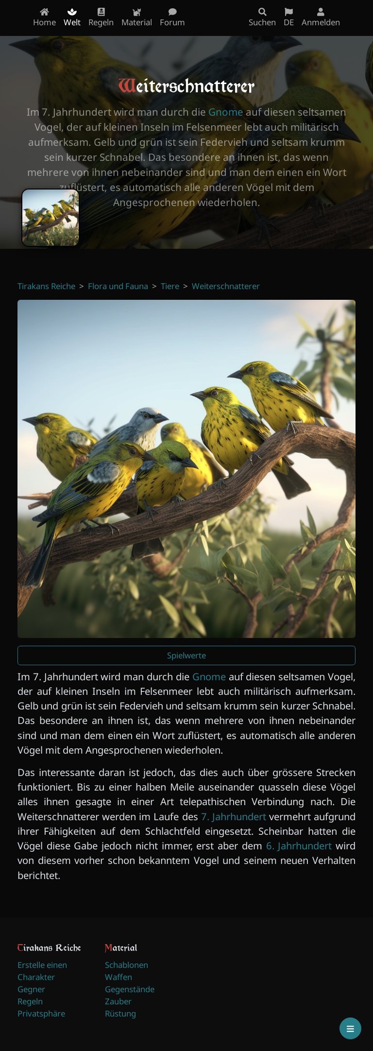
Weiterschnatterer (226, 286)
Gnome (225, 112)
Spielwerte (186, 655)
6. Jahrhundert (299, 845)
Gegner (31, 989)
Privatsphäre (41, 1013)
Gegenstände (129, 989)
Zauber (118, 1001)
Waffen (118, 976)
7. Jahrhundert (233, 816)
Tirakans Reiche (46, 286)
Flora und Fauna (118, 286)
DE (289, 18)
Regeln (30, 1001)
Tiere (170, 286)
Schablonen (126, 964)
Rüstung (120, 1013)
